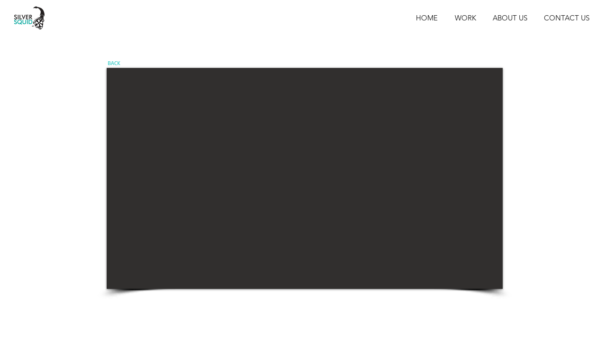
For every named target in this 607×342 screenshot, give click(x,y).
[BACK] (114, 63)
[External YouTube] (305, 178)
